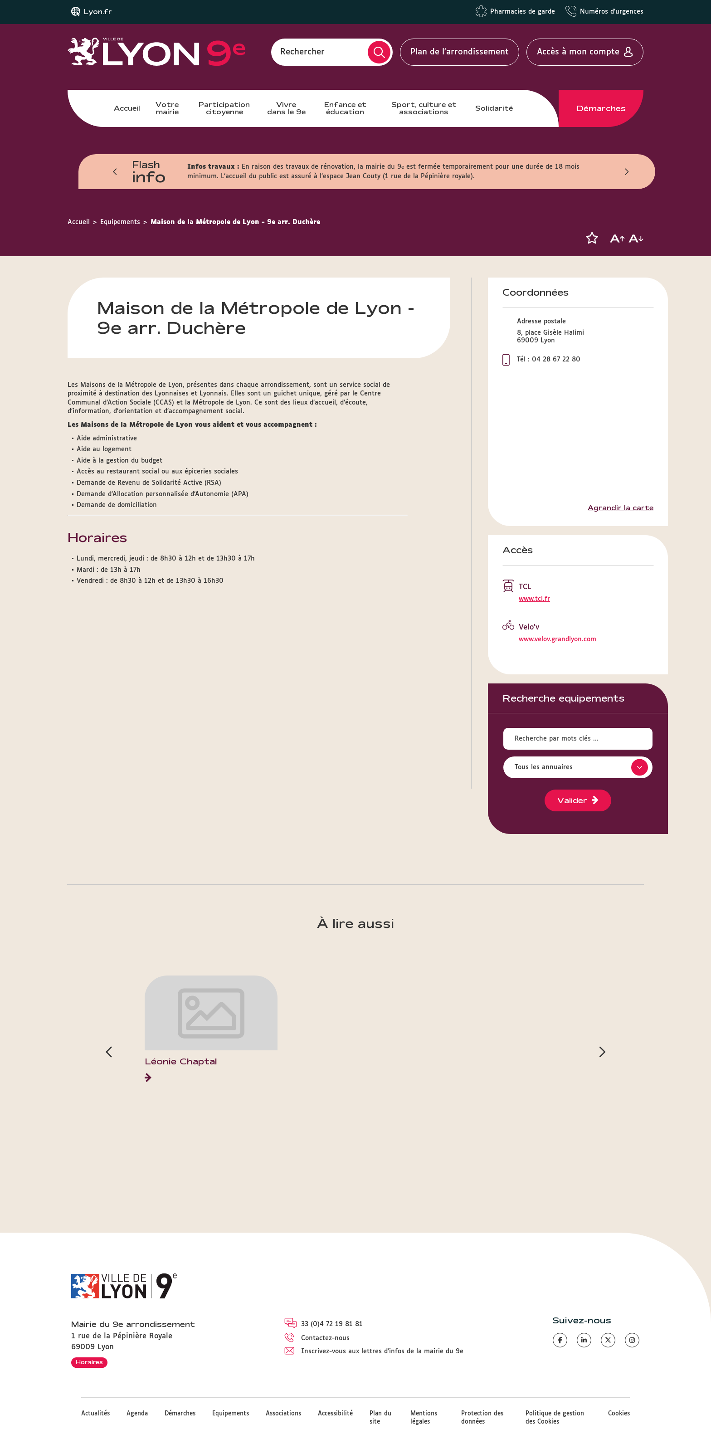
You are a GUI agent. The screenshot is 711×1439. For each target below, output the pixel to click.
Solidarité (494, 108)
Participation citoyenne (224, 108)
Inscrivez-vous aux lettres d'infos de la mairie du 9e (382, 1351)
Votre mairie (167, 108)
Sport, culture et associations (424, 108)
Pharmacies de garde (522, 12)
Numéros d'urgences (611, 12)
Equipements (120, 222)
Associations (283, 1414)
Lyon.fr (98, 11)
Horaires (89, 1362)
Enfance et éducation (345, 108)
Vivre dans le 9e (286, 108)
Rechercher (302, 52)
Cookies (619, 1414)
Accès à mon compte (578, 52)
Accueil (127, 108)
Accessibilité (335, 1414)
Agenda (137, 1414)
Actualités (95, 1414)
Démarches (601, 108)
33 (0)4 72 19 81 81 (332, 1324)
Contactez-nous (325, 1338)
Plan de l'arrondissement (459, 52)
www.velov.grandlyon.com (557, 639)
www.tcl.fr (534, 599)
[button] (592, 238)
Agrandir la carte (620, 508)
